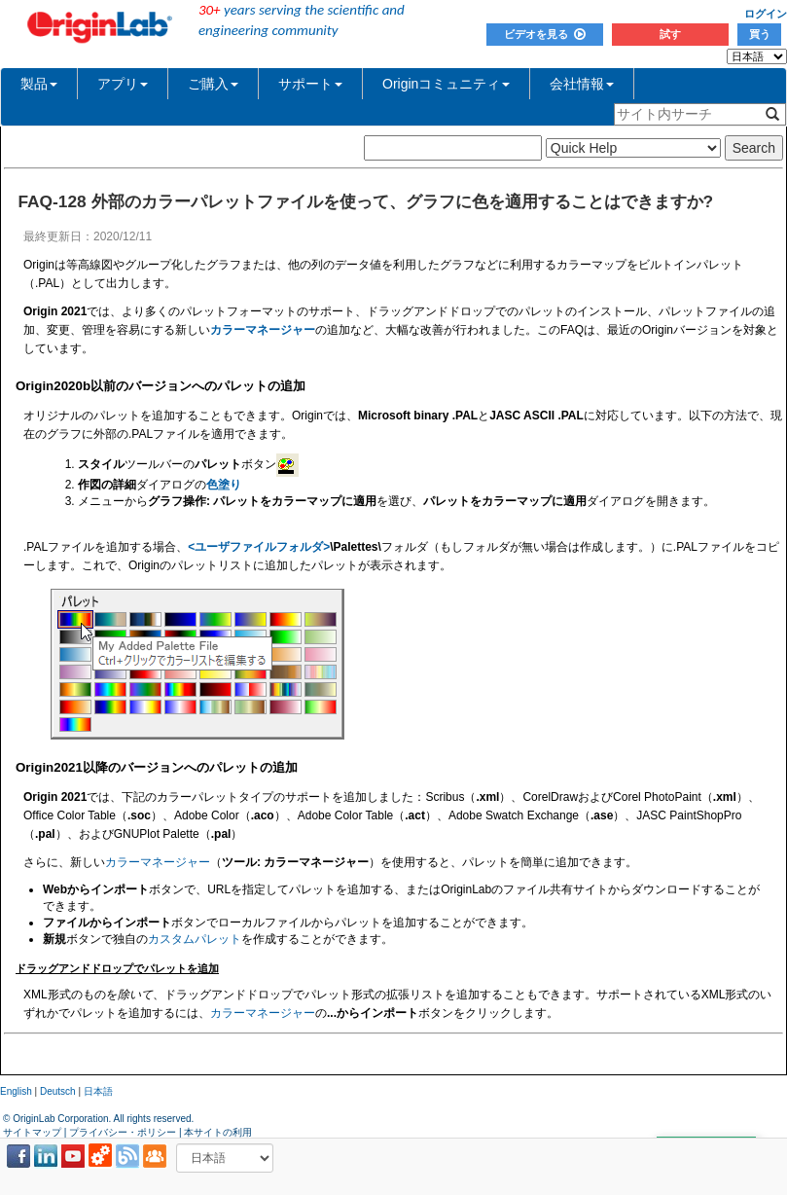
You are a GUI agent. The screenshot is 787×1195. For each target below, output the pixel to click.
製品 (38, 83)
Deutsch (58, 1091)
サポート (310, 83)
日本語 (98, 1091)
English (16, 1091)
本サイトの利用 (218, 1132)
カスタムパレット (194, 939)
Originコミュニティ (446, 83)
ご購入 (213, 83)
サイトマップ (32, 1132)
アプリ (122, 83)
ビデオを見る (545, 34)
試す (670, 34)
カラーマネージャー (157, 862)
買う (759, 34)
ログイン (765, 13)
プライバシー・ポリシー (122, 1132)
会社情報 (582, 83)
